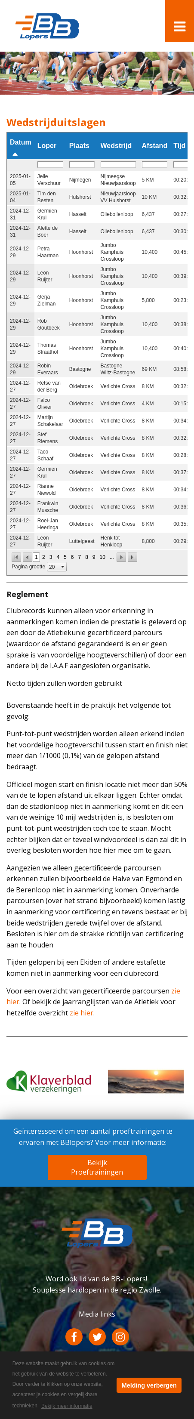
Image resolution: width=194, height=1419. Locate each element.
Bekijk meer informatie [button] (66, 1406)
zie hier (81, 1013)
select (63, 566)
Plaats (79, 145)
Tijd (179, 145)
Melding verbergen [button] (149, 1385)
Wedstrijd (116, 145)
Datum (20, 142)
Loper (46, 145)
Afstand (155, 145)
